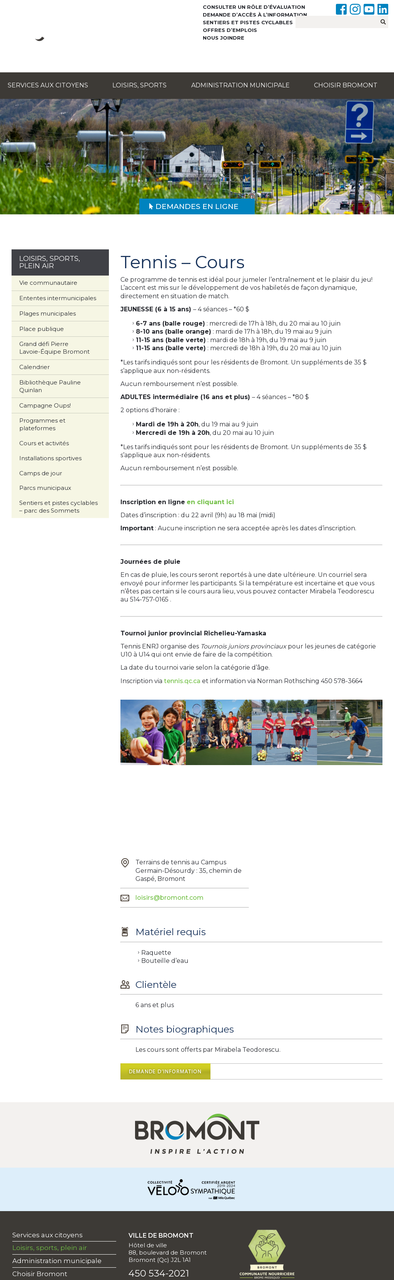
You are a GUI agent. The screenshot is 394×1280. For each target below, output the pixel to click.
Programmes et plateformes (42, 424)
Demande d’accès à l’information (255, 15)
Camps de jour (40, 473)
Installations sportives (50, 458)
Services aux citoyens (48, 85)
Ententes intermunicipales (57, 298)
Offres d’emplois (230, 30)
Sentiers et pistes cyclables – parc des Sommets (58, 506)
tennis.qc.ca (182, 681)
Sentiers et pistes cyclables (248, 22)
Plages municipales (47, 313)
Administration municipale (240, 85)
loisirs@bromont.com (169, 897)
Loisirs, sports (139, 85)
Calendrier (34, 367)
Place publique (41, 329)
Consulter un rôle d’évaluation (254, 7)
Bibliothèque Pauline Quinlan (50, 386)
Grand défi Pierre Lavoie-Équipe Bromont (54, 347)
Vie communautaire (48, 282)
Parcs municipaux (45, 487)
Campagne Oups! (45, 405)
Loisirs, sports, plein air (49, 1248)
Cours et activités (44, 443)
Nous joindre (223, 38)
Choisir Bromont (345, 85)
